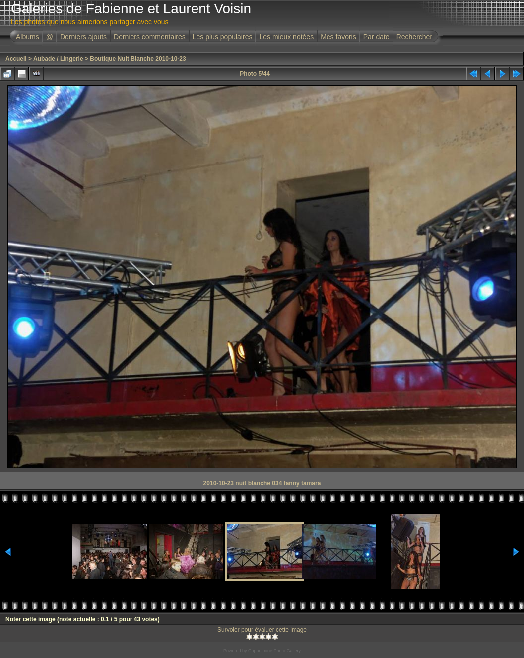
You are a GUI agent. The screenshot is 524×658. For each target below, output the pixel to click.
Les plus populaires (223, 37)
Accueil (16, 58)
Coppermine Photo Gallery (274, 650)
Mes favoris (338, 37)
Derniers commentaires (150, 37)
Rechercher (414, 37)
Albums (27, 37)
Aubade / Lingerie (58, 58)
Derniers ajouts (83, 37)
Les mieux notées (286, 37)
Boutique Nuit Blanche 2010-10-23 (138, 58)
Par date (376, 37)
